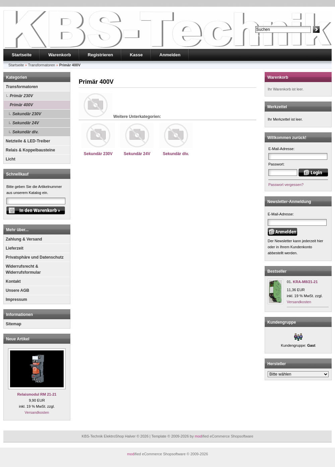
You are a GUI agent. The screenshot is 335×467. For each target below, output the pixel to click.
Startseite (21, 54)
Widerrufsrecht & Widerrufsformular (23, 269)
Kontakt (13, 281)
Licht (10, 159)
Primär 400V (21, 105)
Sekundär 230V (26, 114)
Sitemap (13, 324)
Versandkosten (37, 412)
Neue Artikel (17, 339)
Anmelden (170, 54)
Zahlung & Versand (24, 239)
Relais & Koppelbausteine (30, 150)
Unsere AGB (17, 290)
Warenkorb (59, 54)
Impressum (16, 299)
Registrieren (100, 54)
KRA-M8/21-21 (305, 282)
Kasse (136, 54)
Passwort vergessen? (286, 185)
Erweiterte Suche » (270, 36)
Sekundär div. (25, 132)
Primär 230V (21, 95)
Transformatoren (22, 86)
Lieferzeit (14, 248)
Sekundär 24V (25, 123)
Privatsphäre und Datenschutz (35, 257)
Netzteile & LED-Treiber (28, 141)
